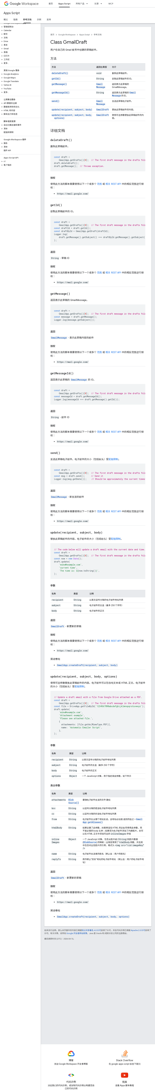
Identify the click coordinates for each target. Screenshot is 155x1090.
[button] (20, 27)
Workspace (24, 4)
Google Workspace (66, 35)
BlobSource (89, 842)
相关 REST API (113, 184)
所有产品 (80, 3)
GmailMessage (100, 86)
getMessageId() (60, 92)
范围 (99, 184)
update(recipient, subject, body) (72, 109)
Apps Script (12, 13)
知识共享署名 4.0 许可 (91, 930)
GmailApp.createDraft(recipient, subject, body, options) (93, 916)
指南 (15, 19)
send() (55, 101)
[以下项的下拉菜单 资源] (102, 3)
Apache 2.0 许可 (138, 930)
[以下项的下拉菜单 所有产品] (88, 3)
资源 (96, 3)
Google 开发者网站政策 (76, 933)
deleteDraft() (60, 73)
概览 (6, 19)
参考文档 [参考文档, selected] (27, 19)
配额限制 (113, 459)
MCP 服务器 (114, 3)
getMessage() (59, 84)
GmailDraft (102, 109)
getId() (56, 78)
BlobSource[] (73, 801)
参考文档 (98, 35)
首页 (51, 3)
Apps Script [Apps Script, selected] (64, 3)
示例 (39, 19)
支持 (49, 19)
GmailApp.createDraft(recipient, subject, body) (87, 665)
